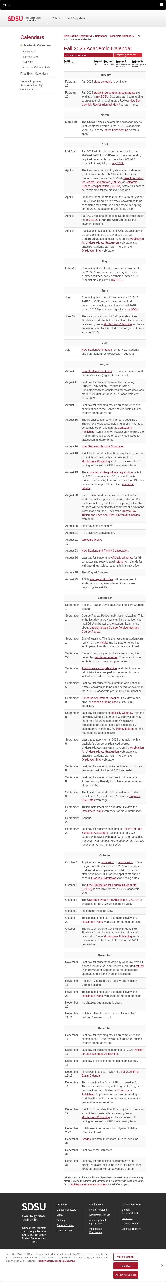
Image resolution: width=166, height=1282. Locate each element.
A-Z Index (62, 1204)
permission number (105, 657)
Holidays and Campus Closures (89, 1184)
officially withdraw (122, 557)
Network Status (130, 1223)
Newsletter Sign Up (99, 1215)
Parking (61, 1220)
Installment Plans (92, 811)
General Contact (65, 1225)
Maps (60, 1215)
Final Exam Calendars (34, 73)
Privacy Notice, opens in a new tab (56, 1265)
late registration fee (101, 579)
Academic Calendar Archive (38, 67)
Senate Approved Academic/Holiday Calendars (31, 85)
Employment (96, 1204)
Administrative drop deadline (99, 668)
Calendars (32, 37)
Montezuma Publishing (118, 324)
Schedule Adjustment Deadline (101, 698)
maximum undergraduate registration (110, 472)
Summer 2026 (30, 56)
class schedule (103, 81)
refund (119, 561)
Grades (86, 1139)
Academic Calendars (37, 45)
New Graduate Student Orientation (103, 446)
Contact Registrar (131, 1204)
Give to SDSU (64, 1230)
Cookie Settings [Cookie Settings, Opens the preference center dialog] (126, 1261)
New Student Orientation (97, 349)
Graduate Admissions (104, 878)
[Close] (162, 1270)
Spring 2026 (29, 51)
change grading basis (105, 702)
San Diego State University (28, 19)
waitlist (103, 642)
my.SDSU (102, 96)
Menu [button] (6, 4)
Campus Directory (66, 1209)
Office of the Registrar (68, 18)
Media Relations (98, 1209)
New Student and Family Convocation (105, 550)
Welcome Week (91, 539)
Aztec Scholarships (116, 129)
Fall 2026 (28, 62)
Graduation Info (91, 250)
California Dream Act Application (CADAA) (113, 899)
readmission (125, 862)
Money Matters (125, 728)
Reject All (126, 1270)
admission (107, 862)
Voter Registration (131, 1228)
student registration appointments (114, 92)
